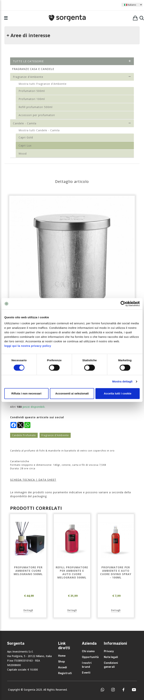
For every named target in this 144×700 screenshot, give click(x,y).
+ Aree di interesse (28, 35)
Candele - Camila (72, 123)
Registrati (65, 673)
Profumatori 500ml (32, 91)
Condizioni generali (111, 664)
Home (61, 655)
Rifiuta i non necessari (26, 393)
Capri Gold (26, 137)
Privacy (109, 651)
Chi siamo (88, 651)
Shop (61, 661)
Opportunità (90, 657)
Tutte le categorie (72, 61)
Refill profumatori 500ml (35, 107)
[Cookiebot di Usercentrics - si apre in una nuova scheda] (123, 303)
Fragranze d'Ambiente (72, 77)
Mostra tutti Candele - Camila (39, 130)
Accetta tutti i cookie (117, 393)
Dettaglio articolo (72, 181)
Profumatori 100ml (32, 99)
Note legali (111, 657)
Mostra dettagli (122, 381)
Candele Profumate (24, 435)
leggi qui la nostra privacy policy (27, 345)
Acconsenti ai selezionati (72, 393)
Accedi (62, 667)
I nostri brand (87, 664)
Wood (23, 153)
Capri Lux (25, 145)
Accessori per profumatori (37, 115)
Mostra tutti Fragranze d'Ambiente (43, 84)
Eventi (86, 672)
